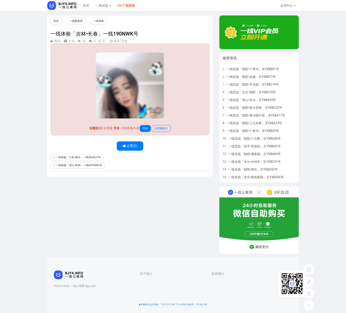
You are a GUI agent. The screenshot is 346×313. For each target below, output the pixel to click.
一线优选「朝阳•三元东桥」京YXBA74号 (254, 123)
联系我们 (218, 274)
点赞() (130, 146)
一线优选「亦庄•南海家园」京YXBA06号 (256, 177)
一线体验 (98, 20)
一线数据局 (76, 20)
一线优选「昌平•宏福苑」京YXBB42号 (254, 146)
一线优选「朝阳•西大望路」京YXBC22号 (254, 107)
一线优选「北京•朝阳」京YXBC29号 (251, 92)
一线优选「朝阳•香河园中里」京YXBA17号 (256, 115)
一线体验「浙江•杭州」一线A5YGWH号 (77, 165)
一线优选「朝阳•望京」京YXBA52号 (253, 169)
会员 (287, 5)
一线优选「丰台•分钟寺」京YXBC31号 (254, 161)
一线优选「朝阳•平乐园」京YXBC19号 (253, 84)
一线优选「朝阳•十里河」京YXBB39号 (253, 131)
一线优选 (103, 5)
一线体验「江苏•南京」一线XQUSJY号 (77, 157)
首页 (86, 5)
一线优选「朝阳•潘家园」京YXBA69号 (254, 154)
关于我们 (146, 274)
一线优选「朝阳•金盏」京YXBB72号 (251, 77)
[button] (101, 85)
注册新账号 (161, 128)
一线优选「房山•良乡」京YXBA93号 (251, 100)
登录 (145, 128)
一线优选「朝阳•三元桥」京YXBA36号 (254, 138)
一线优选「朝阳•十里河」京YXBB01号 (253, 69)
